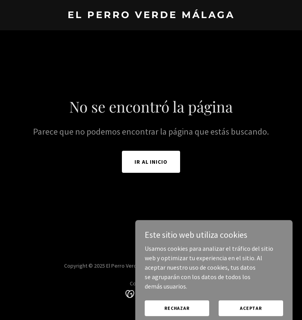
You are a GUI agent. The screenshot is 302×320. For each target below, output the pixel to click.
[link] (151, 16)
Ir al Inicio (151, 161)
